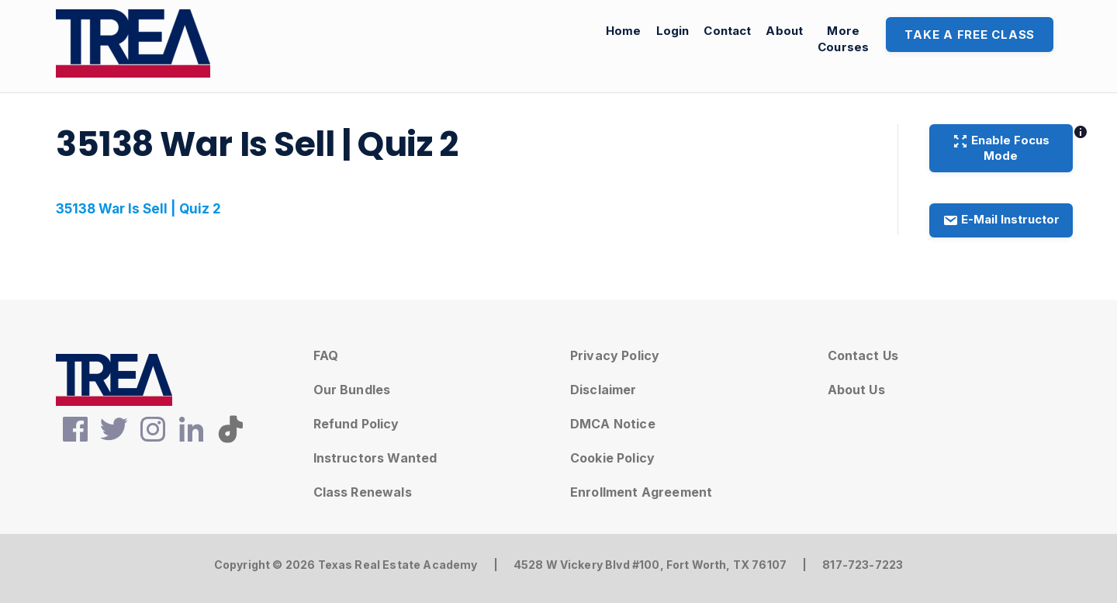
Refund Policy (356, 423)
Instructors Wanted (375, 458)
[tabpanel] (461, 209)
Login (673, 30)
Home (623, 30)
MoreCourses (843, 38)
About (784, 30)
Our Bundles (352, 389)
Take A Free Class (969, 34)
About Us (856, 389)
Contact (727, 30)
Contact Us (863, 355)
